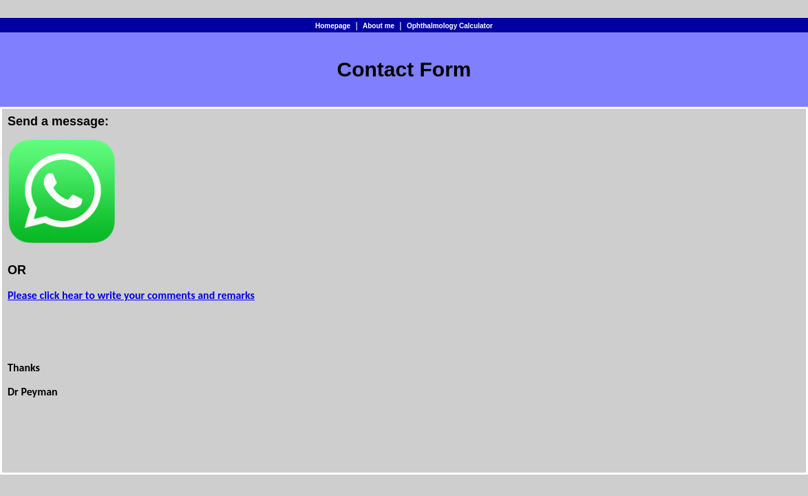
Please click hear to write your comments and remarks (131, 295)
